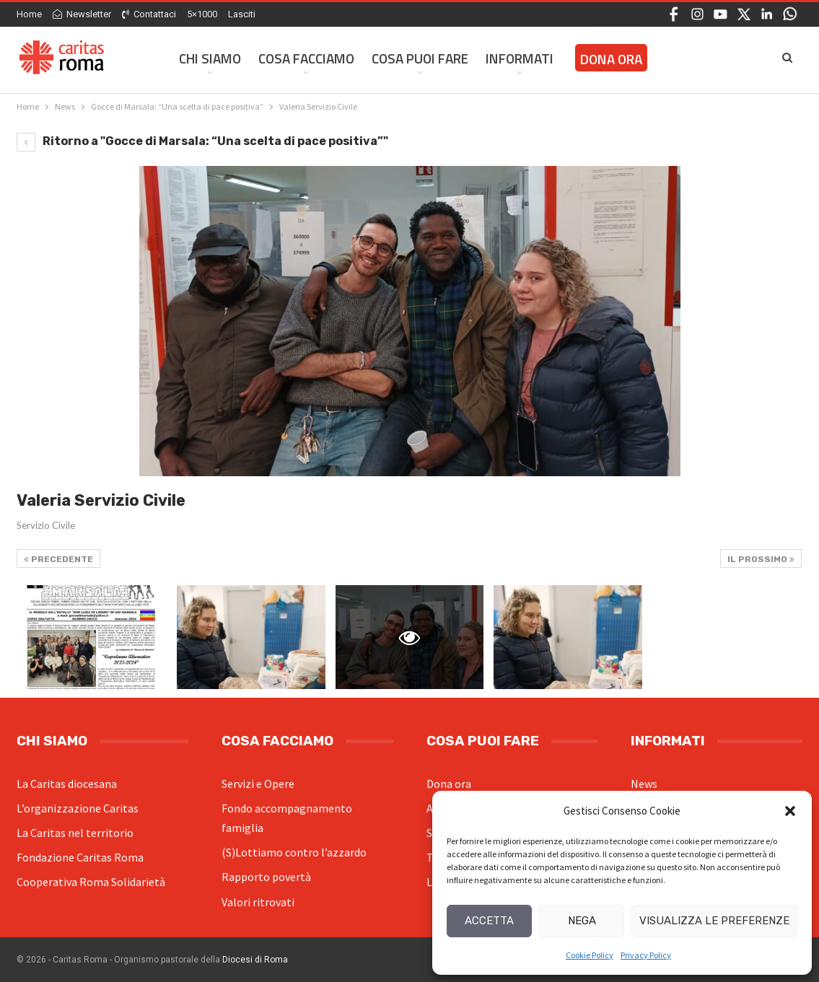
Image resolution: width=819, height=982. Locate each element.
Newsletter (82, 14)
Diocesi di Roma (255, 960)
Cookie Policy (589, 955)
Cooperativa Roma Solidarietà (91, 881)
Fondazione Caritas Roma (80, 857)
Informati (519, 58)
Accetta (489, 920)
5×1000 (202, 14)
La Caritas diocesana (67, 783)
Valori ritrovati (258, 902)
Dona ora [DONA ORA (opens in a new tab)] (611, 58)
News (644, 783)
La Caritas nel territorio (75, 832)
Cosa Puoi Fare (420, 58)
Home (29, 14)
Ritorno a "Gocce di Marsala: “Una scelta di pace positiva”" (202, 141)
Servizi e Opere (258, 783)
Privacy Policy (646, 955)
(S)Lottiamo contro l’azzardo (294, 852)
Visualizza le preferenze (714, 920)
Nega (582, 920)
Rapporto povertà (266, 876)
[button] (790, 811)
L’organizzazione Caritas (78, 808)
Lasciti (241, 14)
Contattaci (149, 14)
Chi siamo (210, 58)
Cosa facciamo (306, 58)
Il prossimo (760, 559)
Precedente (58, 559)
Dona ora (448, 783)
